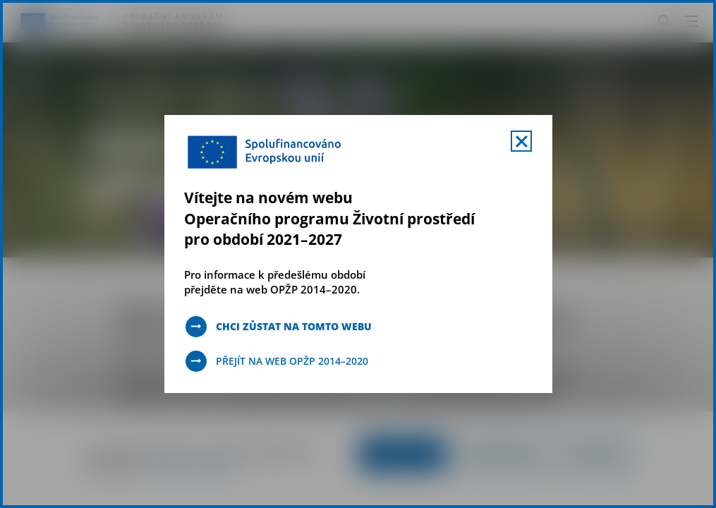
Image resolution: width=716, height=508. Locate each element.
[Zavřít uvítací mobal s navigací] (521, 141)
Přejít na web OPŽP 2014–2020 (292, 361)
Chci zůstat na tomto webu (294, 326)
